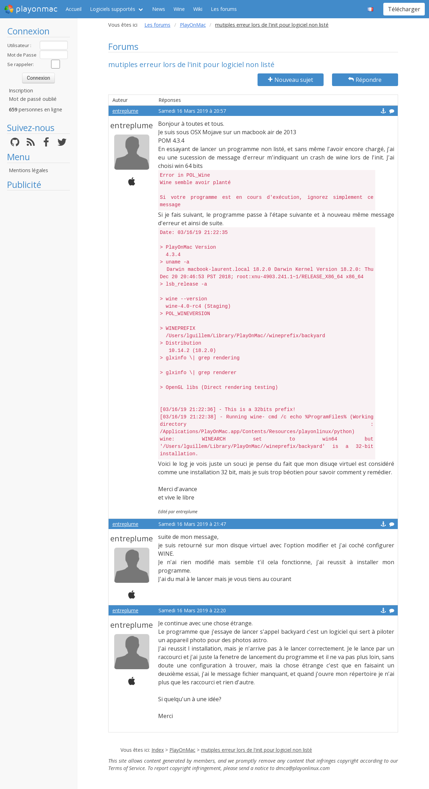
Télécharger (404, 9)
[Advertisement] (38, 299)
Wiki (197, 9)
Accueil (74, 9)
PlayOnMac (193, 24)
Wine (179, 9)
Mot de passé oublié (33, 99)
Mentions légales (28, 170)
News (158, 9)
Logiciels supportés (112, 9)
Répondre (365, 80)
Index (157, 749)
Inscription (21, 90)
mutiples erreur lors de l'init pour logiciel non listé (256, 749)
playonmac (30, 9)
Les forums (224, 9)
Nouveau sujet (290, 80)
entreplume (125, 110)
